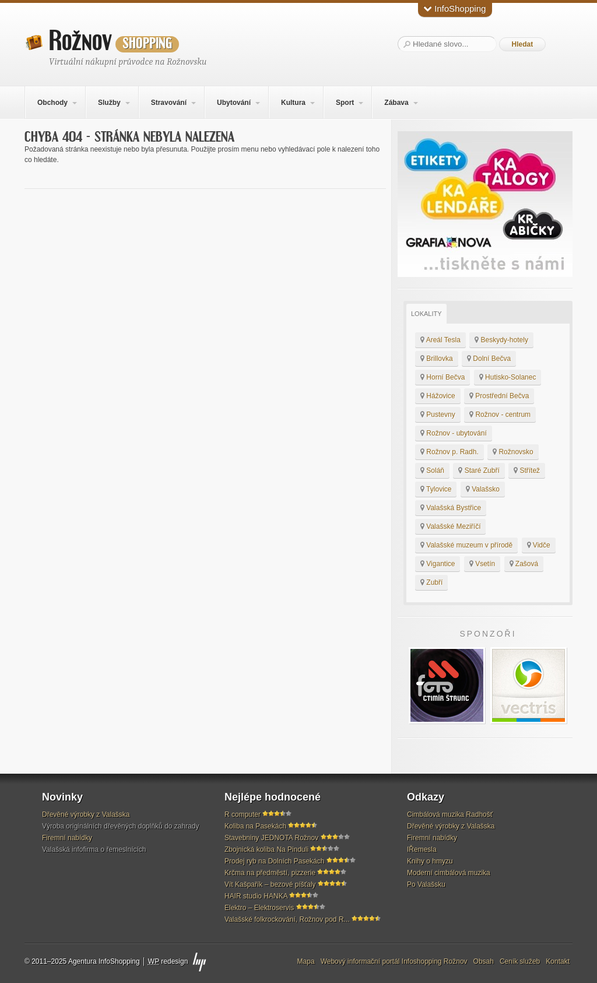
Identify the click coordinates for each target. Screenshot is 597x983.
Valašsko (483, 489)
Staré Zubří (478, 470)
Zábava (396, 103)
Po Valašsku (426, 884)
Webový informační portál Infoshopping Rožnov (394, 961)
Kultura (293, 103)
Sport (345, 103)
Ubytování (234, 103)
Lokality (426, 313)
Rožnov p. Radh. (449, 452)
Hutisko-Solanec (507, 377)
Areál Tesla (440, 340)
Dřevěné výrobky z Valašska (86, 814)
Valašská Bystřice (450, 508)
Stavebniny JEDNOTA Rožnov (271, 838)
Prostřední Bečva (499, 396)
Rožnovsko (513, 452)
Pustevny (437, 414)
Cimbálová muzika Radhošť (450, 814)
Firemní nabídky (67, 838)
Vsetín (482, 564)
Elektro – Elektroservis (259, 908)
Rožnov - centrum (500, 414)
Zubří (431, 582)
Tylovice (435, 489)
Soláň (432, 470)
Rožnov (114, 41)
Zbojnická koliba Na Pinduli (266, 849)
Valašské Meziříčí (450, 526)
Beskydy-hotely (501, 340)
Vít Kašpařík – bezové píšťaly (270, 884)
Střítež (527, 470)
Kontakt (558, 961)
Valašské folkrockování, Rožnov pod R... (287, 919)
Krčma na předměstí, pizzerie (269, 873)
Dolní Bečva (489, 358)
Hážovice (437, 396)
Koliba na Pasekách (255, 826)
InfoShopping (455, 8)
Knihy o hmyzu (430, 861)
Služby (109, 103)
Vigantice (437, 564)
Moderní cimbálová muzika (448, 873)
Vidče (538, 545)
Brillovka (436, 358)
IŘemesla (422, 849)
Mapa (306, 961)
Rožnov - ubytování (453, 433)
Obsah (483, 961)
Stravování (169, 103)
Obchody (52, 103)
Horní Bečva (442, 377)
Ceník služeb (520, 961)
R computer (242, 814)
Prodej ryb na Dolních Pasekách (274, 861)
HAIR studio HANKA (255, 896)
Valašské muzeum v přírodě (466, 545)
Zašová (524, 564)
